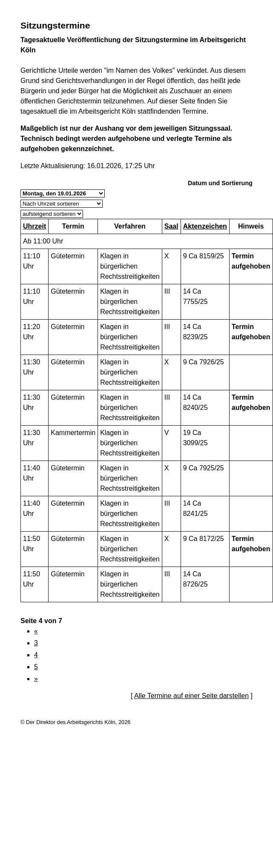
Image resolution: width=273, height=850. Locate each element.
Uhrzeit (34, 226)
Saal (171, 226)
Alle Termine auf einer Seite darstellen (191, 695)
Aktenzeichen (205, 226)
